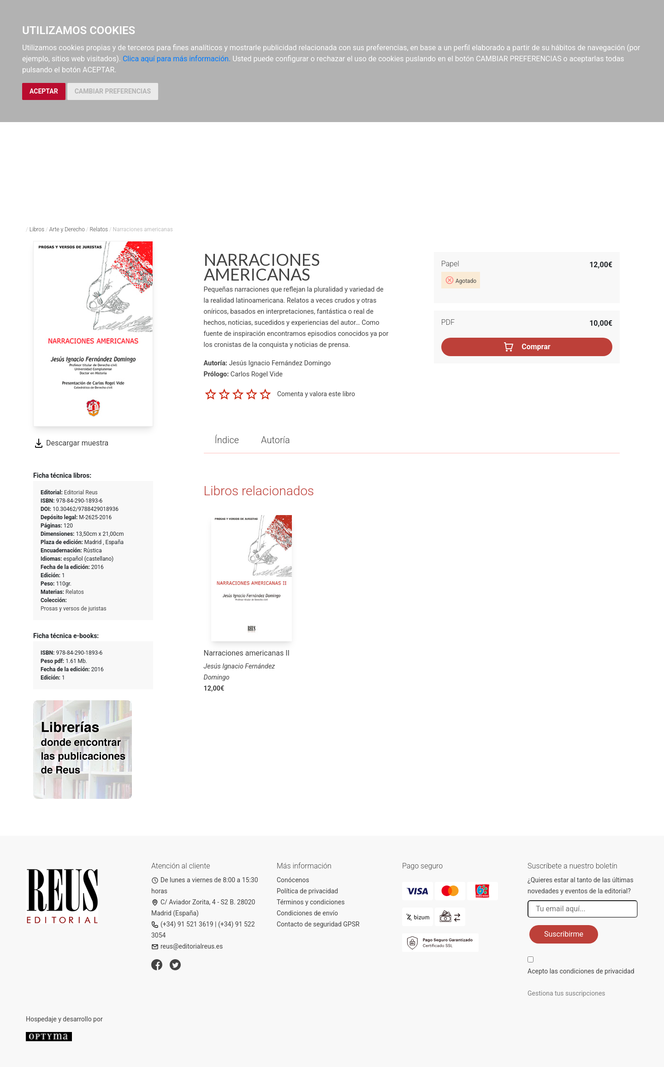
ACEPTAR (44, 91)
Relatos (98, 229)
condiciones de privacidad (596, 971)
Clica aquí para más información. (177, 58)
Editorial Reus (81, 492)
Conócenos (293, 880)
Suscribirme (563, 934)
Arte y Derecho (67, 229)
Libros (37, 229)
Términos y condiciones (310, 902)
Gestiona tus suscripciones (566, 993)
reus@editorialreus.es (187, 946)
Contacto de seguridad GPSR (318, 924)
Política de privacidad (307, 891)
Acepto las (581, 971)
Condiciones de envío (307, 913)
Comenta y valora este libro (316, 394)
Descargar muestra (70, 443)
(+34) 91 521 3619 (182, 924)
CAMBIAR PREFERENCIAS (113, 91)
